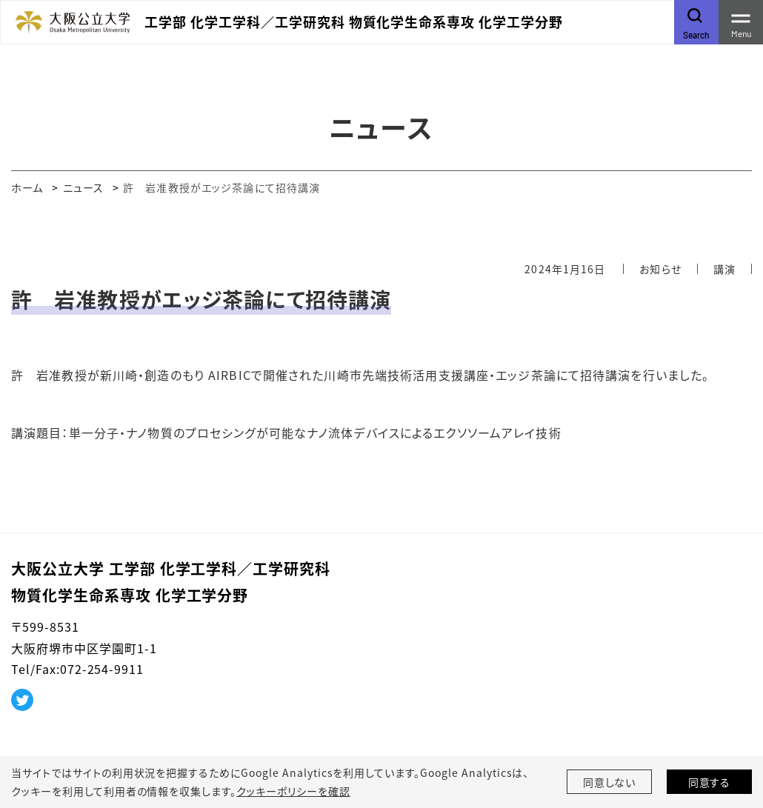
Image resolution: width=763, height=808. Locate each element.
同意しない (609, 782)
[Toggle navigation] (741, 22)
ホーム (27, 187)
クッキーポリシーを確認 (293, 791)
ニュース (83, 187)
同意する (709, 782)
